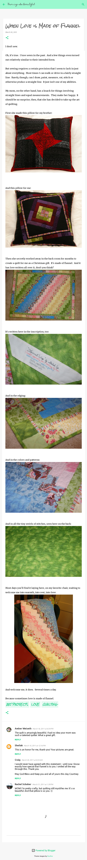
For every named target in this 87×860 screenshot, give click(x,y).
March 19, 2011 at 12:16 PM (35, 746)
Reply (18, 740)
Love (35, 704)
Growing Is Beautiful (21, 4)
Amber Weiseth (23, 728)
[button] (7, 38)
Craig (17, 760)
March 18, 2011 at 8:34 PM (43, 729)
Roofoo (50, 856)
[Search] (83, 4)
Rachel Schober (23, 784)
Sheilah (19, 745)
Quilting (50, 704)
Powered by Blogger (43, 850)
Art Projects (17, 704)
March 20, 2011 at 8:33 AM (32, 760)
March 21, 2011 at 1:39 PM (42, 784)
